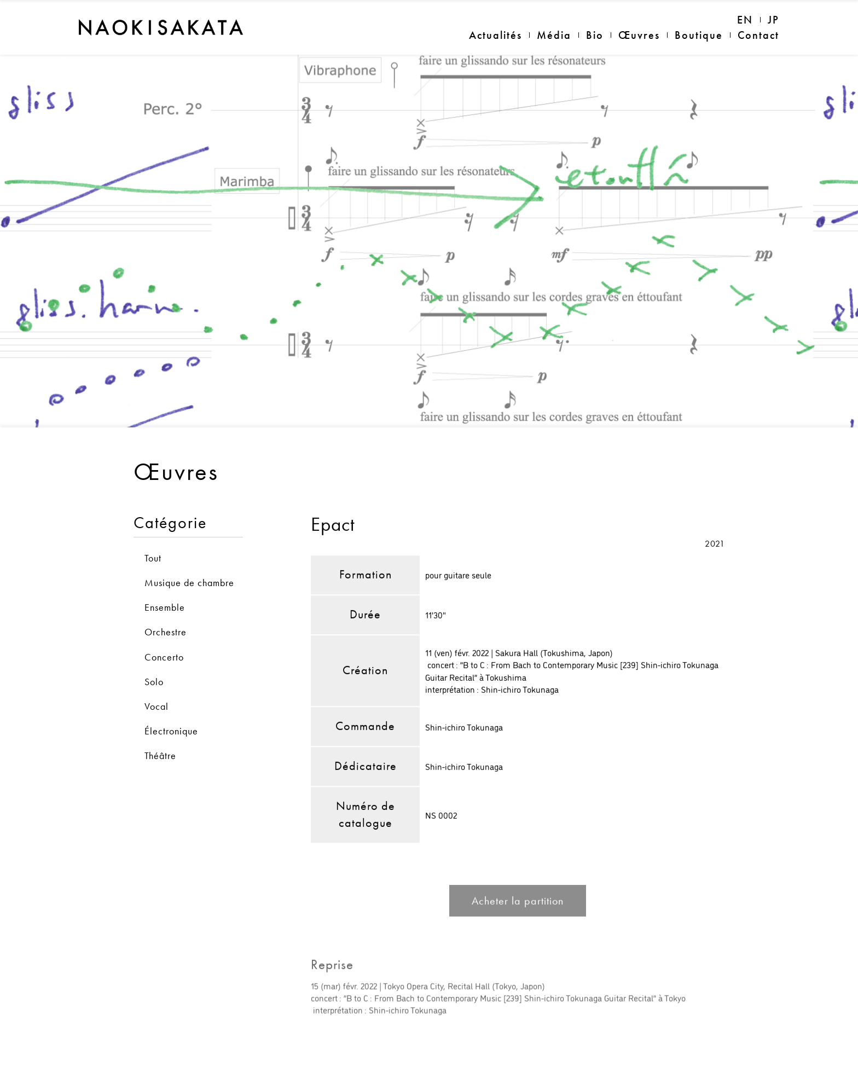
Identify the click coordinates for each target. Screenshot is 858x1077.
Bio (595, 35)
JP (773, 20)
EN (745, 20)
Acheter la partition (518, 882)
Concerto (164, 634)
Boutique (699, 35)
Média (554, 35)
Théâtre (160, 733)
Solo (154, 659)
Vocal (156, 684)
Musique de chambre (189, 560)
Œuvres (639, 35)
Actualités (495, 35)
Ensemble (164, 585)
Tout (152, 535)
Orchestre (165, 610)
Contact (758, 35)
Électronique (171, 708)
